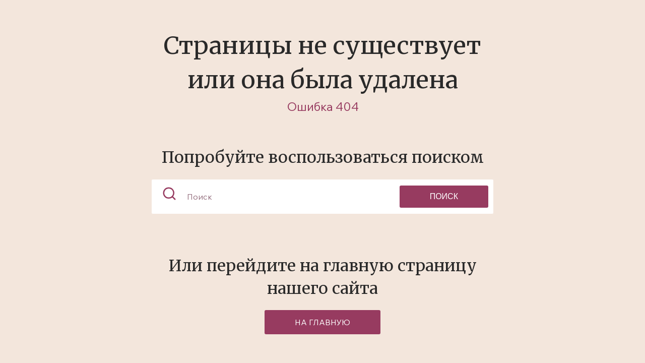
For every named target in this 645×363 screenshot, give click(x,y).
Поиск (444, 196)
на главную (322, 322)
